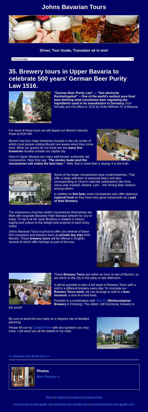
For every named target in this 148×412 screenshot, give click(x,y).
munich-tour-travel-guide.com (34, 404)
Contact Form (42, 327)
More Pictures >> (48, 376)
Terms (49, 397)
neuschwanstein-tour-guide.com (112, 404)
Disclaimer (75, 397)
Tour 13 (101, 300)
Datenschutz (94, 397)
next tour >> (42, 356)
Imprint (61, 397)
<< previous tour (20, 356)
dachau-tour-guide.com (72, 404)
